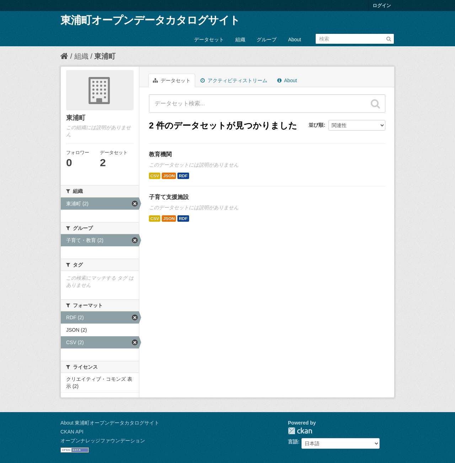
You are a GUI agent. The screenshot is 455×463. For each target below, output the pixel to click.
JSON (169, 175)
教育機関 (160, 154)
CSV (154, 175)
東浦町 (105, 56)
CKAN (300, 431)
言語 (293, 441)
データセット (209, 39)
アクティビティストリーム (233, 80)
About (294, 39)
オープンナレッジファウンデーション (102, 440)
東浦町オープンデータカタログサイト (150, 20)
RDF (183, 175)
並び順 (316, 125)
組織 (240, 39)
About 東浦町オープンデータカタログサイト (109, 423)
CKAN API (72, 432)
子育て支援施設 (169, 197)
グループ (267, 39)
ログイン (382, 5)
